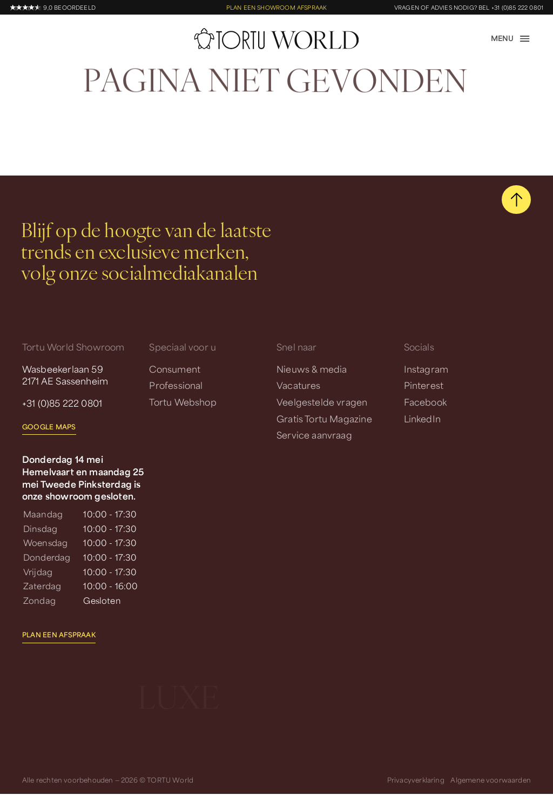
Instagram (426, 369)
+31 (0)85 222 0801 (62, 403)
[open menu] (511, 39)
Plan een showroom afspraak (276, 7)
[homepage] (276, 39)
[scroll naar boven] (516, 199)
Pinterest (424, 385)
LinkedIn (422, 419)
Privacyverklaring (415, 780)
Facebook (425, 402)
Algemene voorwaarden (490, 780)
